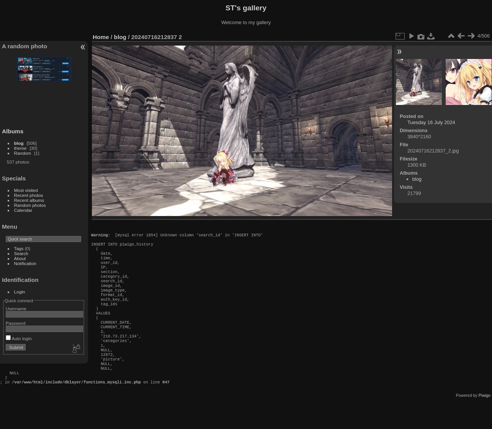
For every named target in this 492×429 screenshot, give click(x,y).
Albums (12, 131)
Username (16, 308)
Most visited (26, 190)
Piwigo (484, 423)
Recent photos (28, 195)
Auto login (19, 338)
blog (19, 143)
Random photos (30, 205)
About (20, 258)
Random (22, 153)
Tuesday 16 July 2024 (431, 122)
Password (16, 323)
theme (20, 148)
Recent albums (29, 200)
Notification (25, 263)
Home (101, 37)
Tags (19, 248)
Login (19, 291)
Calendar (23, 210)
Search (21, 253)
